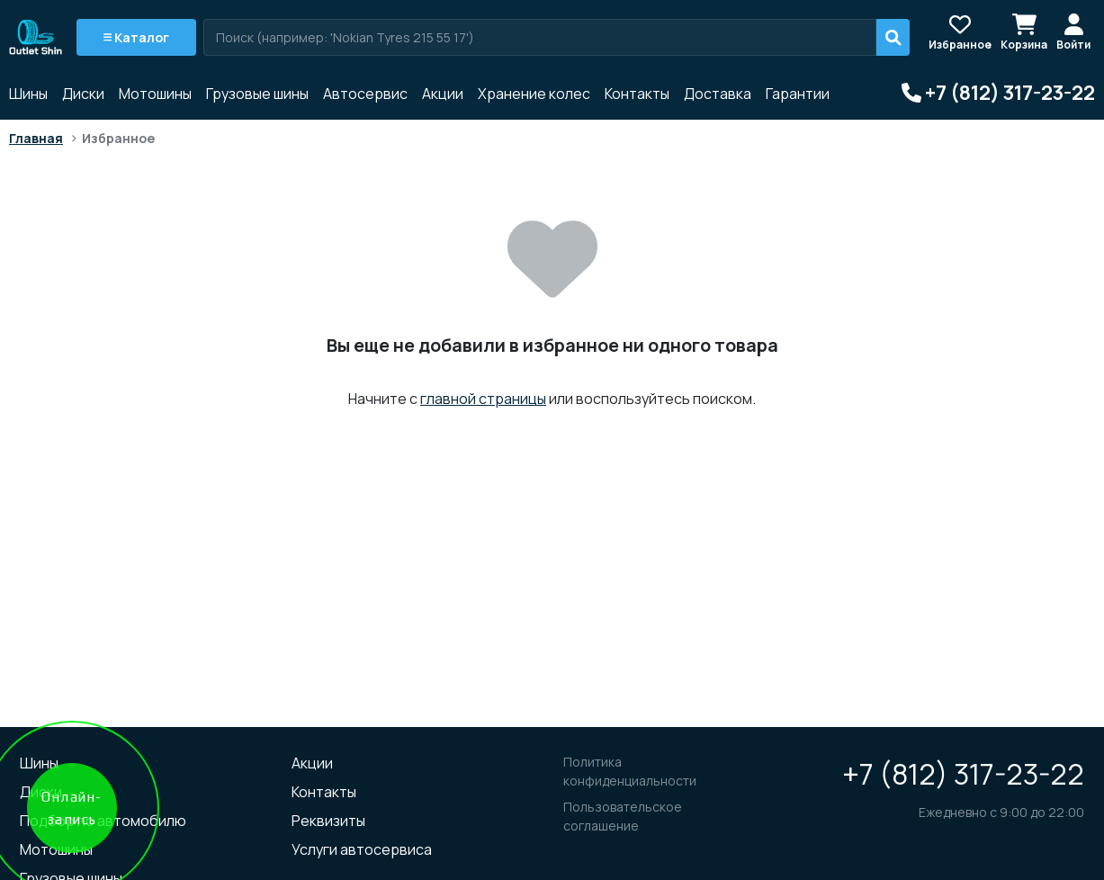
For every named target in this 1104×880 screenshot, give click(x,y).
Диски (83, 93)
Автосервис (365, 93)
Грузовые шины (257, 93)
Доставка (717, 93)
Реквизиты (328, 821)
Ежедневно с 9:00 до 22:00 (1001, 812)
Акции (442, 93)
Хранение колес (534, 93)
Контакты (637, 93)
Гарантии (798, 93)
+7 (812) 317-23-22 (963, 774)
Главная (36, 138)
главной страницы (483, 399)
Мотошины (155, 93)
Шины (28, 93)
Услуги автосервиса (362, 849)
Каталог (136, 37)
